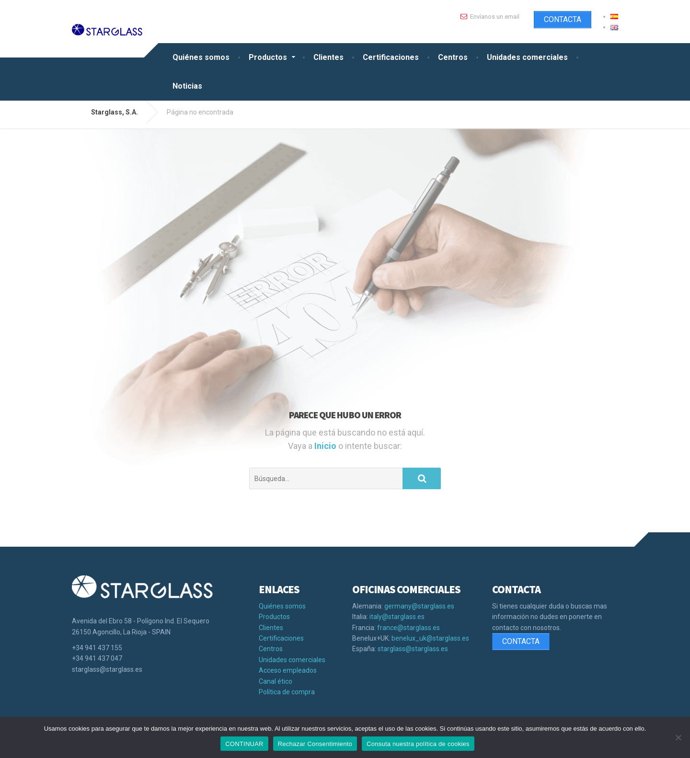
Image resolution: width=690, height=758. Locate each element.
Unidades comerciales (527, 57)
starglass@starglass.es (413, 649)
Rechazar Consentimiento (315, 743)
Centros (453, 57)
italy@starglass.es (397, 616)
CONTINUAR (244, 743)
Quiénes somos (201, 57)
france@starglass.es (408, 628)
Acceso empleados (288, 670)
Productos (268, 57)
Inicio (326, 446)
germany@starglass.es (419, 606)
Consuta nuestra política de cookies (418, 743)
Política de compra (287, 692)
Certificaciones (391, 57)
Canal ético (275, 681)
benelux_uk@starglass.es (430, 638)
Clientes (328, 57)
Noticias (187, 86)
